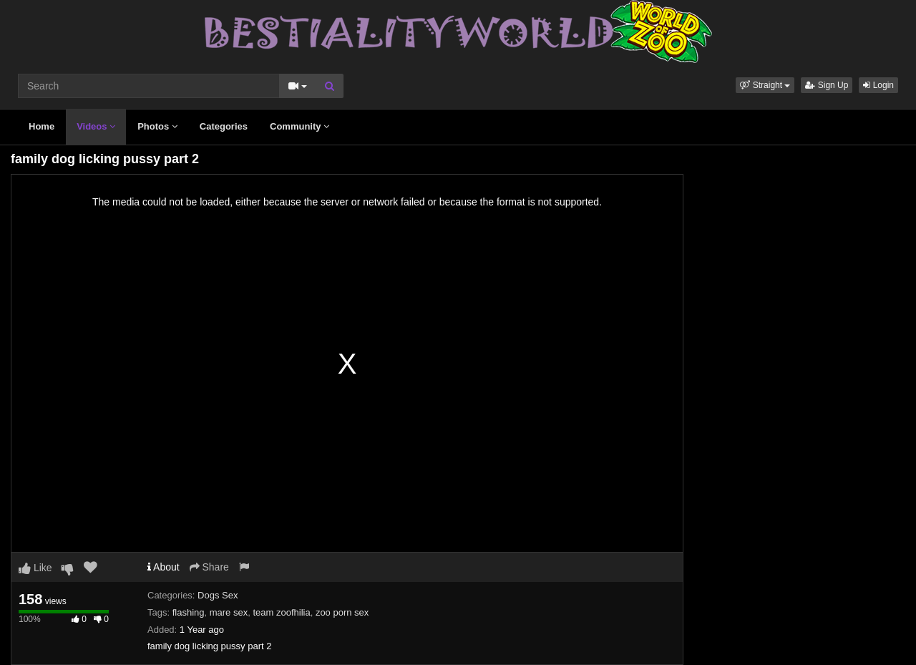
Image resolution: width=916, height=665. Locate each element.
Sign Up (826, 85)
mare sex (229, 612)
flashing (188, 612)
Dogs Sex (218, 595)
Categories (224, 126)
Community (299, 126)
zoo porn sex (342, 612)
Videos (96, 126)
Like (35, 567)
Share (209, 567)
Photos (157, 126)
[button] (765, 85)
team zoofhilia (281, 612)
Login (878, 85)
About (163, 567)
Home (41, 126)
